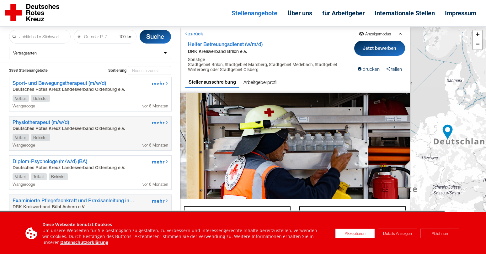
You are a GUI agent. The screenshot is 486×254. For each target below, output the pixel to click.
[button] (448, 132)
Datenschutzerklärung (84, 245)
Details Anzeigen (397, 236)
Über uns (299, 13)
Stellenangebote (254, 13)
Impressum (460, 13)
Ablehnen (440, 236)
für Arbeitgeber (343, 13)
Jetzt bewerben (379, 48)
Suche (155, 36)
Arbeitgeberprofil (260, 82)
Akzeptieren (355, 236)
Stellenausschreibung (212, 82)
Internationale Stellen (405, 13)
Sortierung (117, 70)
